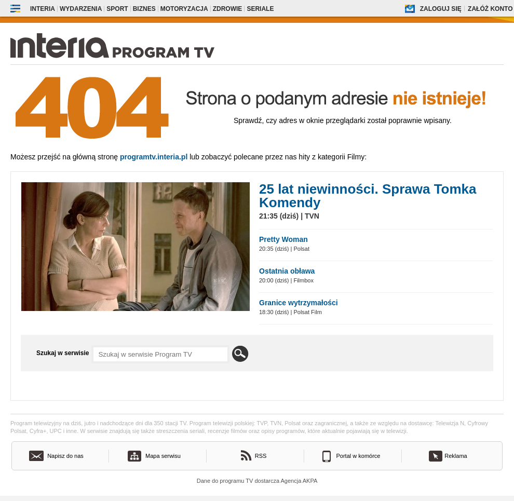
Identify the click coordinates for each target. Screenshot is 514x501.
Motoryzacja (184, 8)
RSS (261, 456)
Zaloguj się (441, 8)
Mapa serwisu (163, 456)
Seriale (260, 8)
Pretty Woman (283, 239)
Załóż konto (490, 8)
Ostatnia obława (287, 271)
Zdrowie (227, 8)
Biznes (144, 8)
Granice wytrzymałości (298, 303)
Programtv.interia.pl (153, 157)
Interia (42, 8)
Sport (117, 8)
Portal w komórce (358, 456)
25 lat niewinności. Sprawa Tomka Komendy (368, 195)
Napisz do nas (65, 456)
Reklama (455, 456)
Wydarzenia (81, 8)
